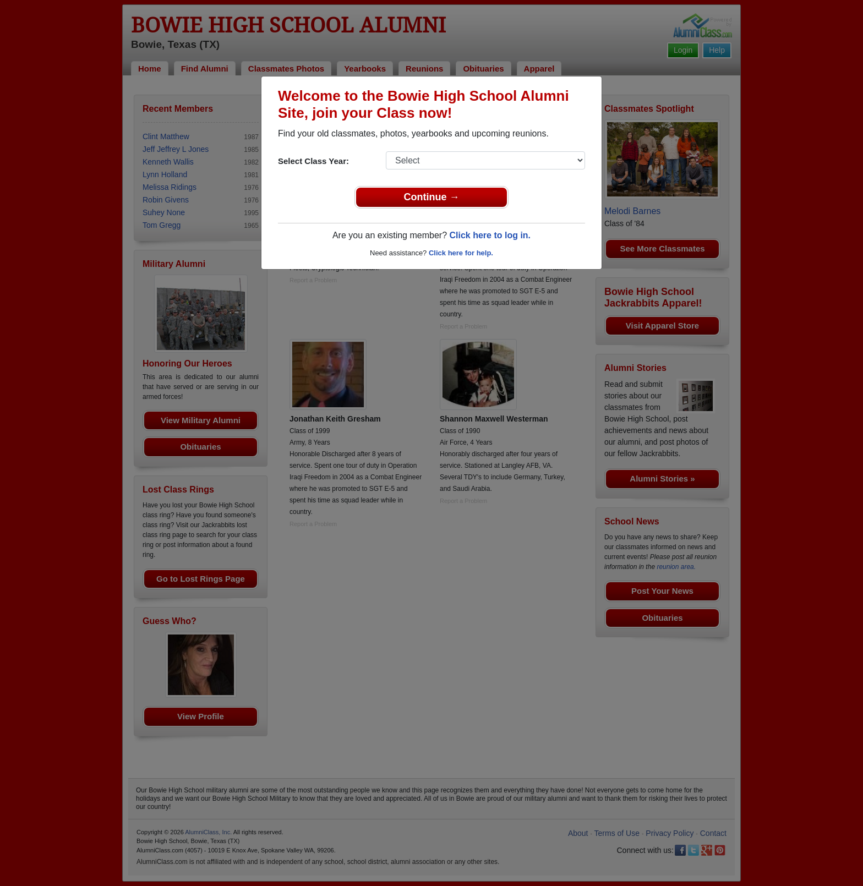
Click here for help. (461, 253)
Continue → (432, 197)
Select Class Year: (313, 161)
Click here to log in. (490, 235)
